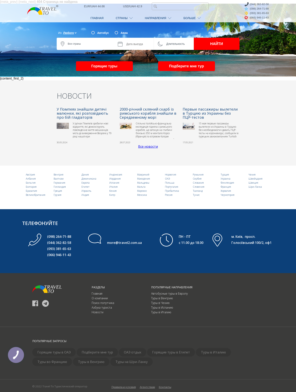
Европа (85, 182)
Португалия (171, 186)
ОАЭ (167, 178)
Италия (113, 186)
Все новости (148, 146)
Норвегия (170, 174)
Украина (225, 178)
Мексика (142, 195)
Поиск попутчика (103, 303)
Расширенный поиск (222, 32)
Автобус (103, 32)
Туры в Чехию (160, 303)
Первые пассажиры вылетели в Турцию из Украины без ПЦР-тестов (210, 113)
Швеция (253, 182)
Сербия (197, 178)
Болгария (31, 186)
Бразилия (31, 191)
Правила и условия (124, 387)
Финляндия (227, 182)
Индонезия (115, 174)
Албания (31, 178)
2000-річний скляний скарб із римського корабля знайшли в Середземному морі (148, 113)
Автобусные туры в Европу (169, 293)
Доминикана (88, 178)
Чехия (252, 174)
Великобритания (35, 195)
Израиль (86, 191)
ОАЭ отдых (132, 352)
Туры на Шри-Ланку (131, 362)
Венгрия (58, 174)
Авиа (124, 32)
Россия (168, 195)
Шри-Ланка (255, 186)
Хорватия (226, 191)
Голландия (60, 186)
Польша (169, 182)
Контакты (165, 387)
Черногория (227, 195)
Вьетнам (59, 178)
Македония (143, 178)
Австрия (30, 174)
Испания (114, 182)
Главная (97, 293)
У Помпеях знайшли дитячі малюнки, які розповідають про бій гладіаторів (82, 113)
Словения (198, 186)
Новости (97, 312)
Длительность (175, 43)
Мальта (141, 186)
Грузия (57, 195)
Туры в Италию (161, 312)
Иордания (115, 178)
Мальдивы (143, 182)
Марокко (142, 191)
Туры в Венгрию (162, 298)
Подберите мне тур (186, 66)
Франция (226, 186)
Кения (113, 191)
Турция (225, 174)
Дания (85, 174)
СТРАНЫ (124, 18)
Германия (59, 182)
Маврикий (143, 174)
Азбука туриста (102, 307)
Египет (85, 186)
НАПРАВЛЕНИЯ (158, 18)
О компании (100, 298)
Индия (85, 195)
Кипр (112, 195)
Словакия (198, 182)
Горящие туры (104, 66)
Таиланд (198, 191)
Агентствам (147, 387)
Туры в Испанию (162, 307)
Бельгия (31, 182)
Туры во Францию (52, 362)
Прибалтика (172, 191)
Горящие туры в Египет (171, 352)
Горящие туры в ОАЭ (54, 352)
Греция (58, 191)
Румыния (198, 174)
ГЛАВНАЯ (97, 18)
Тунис (196, 195)
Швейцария (255, 178)
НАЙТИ (216, 44)
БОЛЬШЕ (192, 18)
